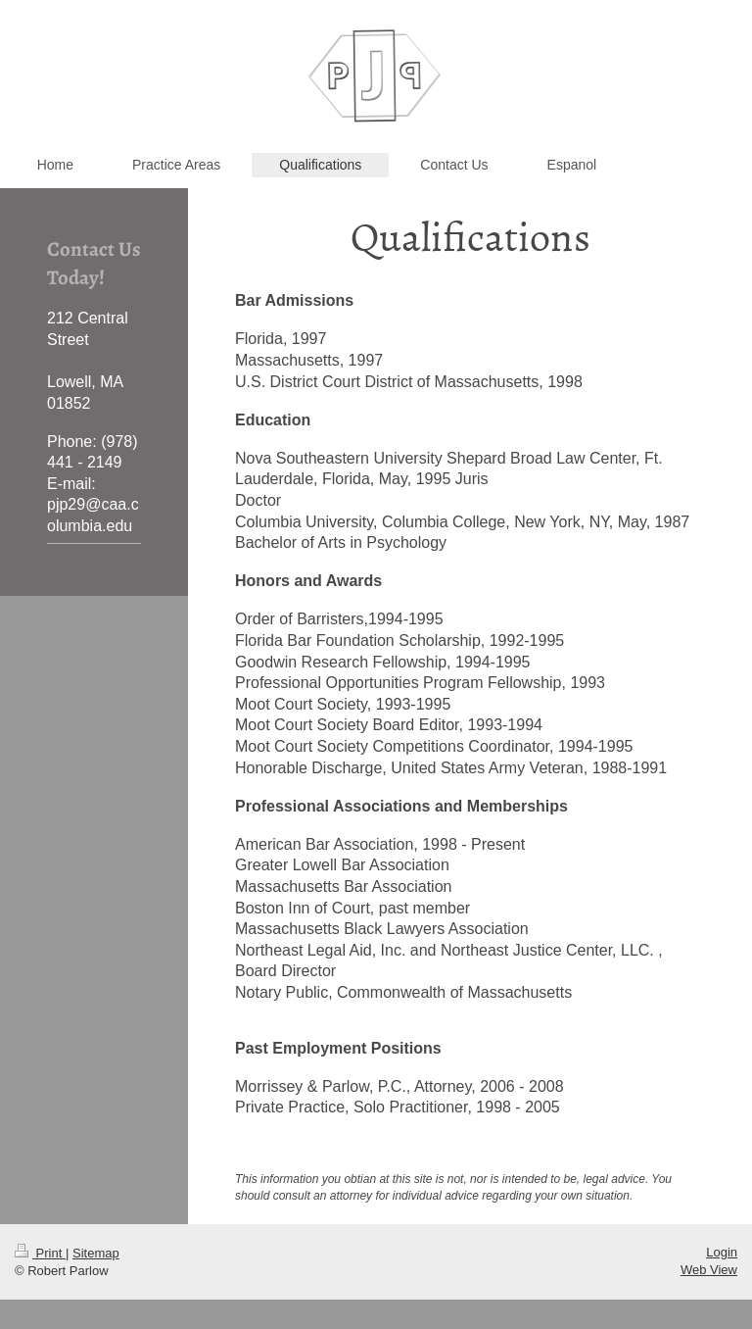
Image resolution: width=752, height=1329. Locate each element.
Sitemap (95, 1253)
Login (721, 1252)
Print (40, 1253)
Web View (709, 1269)
